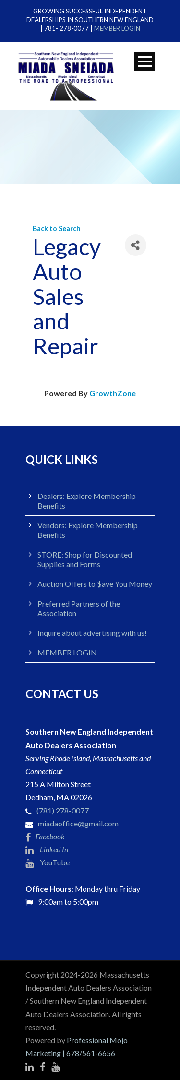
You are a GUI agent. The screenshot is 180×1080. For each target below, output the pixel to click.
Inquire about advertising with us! (92, 632)
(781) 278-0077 (62, 810)
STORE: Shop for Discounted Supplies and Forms (84, 559)
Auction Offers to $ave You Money (94, 583)
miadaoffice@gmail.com (78, 823)
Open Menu (144, 61)
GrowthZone (112, 393)
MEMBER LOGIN (117, 28)
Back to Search (57, 228)
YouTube (47, 862)
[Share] (135, 245)
